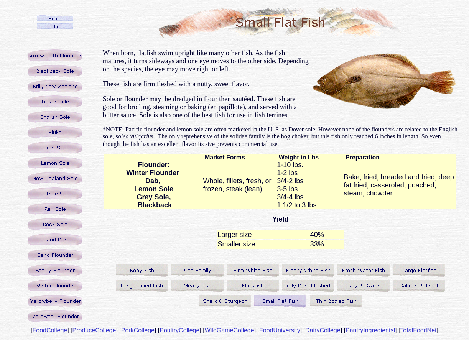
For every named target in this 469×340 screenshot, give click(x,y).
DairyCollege (323, 330)
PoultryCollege (179, 330)
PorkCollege (138, 330)
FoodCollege (49, 330)
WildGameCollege (229, 330)
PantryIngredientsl (370, 330)
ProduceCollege (94, 330)
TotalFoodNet (418, 330)
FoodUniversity (279, 330)
